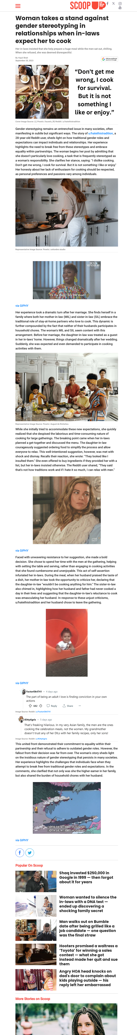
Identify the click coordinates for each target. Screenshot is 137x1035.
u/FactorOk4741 (43, 712)
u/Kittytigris (41, 739)
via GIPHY (21, 305)
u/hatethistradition (100, 133)
